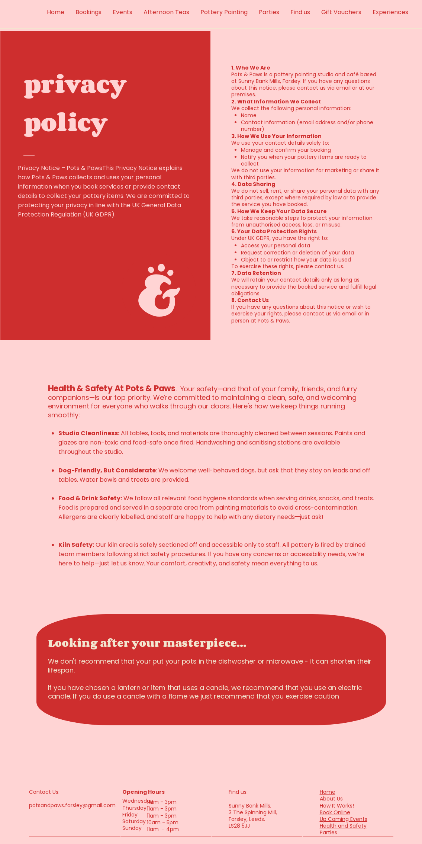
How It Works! (337, 805)
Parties (328, 832)
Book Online (335, 812)
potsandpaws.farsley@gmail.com (72, 805)
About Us (331, 798)
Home (327, 792)
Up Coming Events (343, 819)
